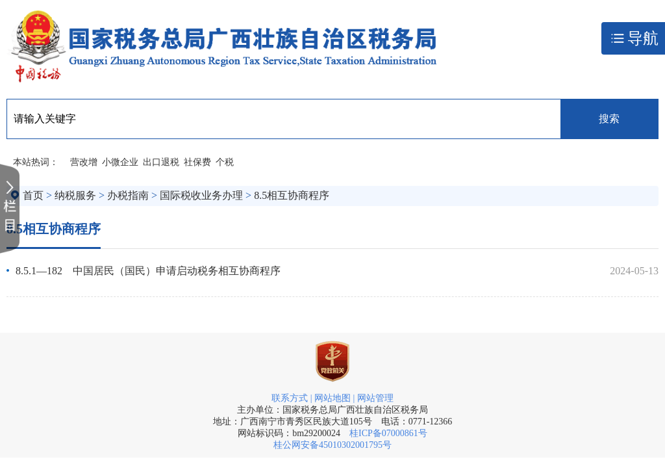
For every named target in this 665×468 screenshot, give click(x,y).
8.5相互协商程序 (291, 195)
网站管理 (375, 398)
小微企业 (120, 162)
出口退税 (161, 162)
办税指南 (128, 195)
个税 (225, 162)
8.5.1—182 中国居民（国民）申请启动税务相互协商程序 (148, 270)
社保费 (197, 162)
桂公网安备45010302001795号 (332, 445)
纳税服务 (75, 195)
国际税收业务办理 (201, 195)
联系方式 (289, 398)
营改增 (83, 162)
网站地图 (332, 398)
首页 (33, 195)
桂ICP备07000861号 (388, 433)
